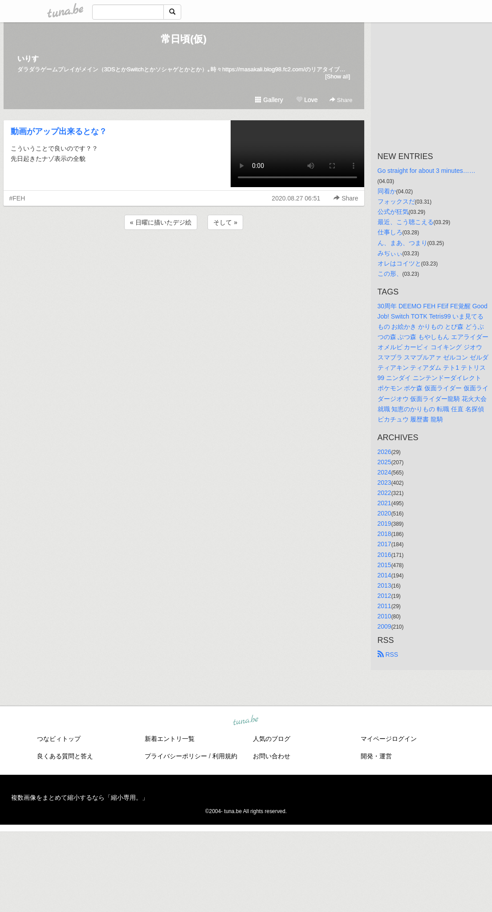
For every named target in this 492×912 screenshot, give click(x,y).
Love (306, 99)
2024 (384, 472)
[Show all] (337, 76)
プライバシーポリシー (176, 756)
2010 (384, 616)
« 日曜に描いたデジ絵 (160, 222)
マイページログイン (389, 738)
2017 (384, 544)
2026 (384, 451)
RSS (388, 654)
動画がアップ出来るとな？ (59, 131)
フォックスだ (396, 201)
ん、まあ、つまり (402, 242)
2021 (384, 503)
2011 (384, 605)
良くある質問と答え (65, 756)
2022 (384, 492)
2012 (384, 595)
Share (340, 100)
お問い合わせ (271, 756)
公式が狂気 (393, 211)
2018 (384, 533)
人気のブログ (271, 738)
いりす (28, 58)
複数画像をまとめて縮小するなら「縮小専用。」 (79, 797)
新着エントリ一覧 (170, 738)
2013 (384, 585)
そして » (225, 222)
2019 (384, 523)
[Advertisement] (184, 256)
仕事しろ (390, 232)
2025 (384, 462)
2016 (384, 554)
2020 (384, 513)
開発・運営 (376, 756)
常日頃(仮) (184, 39)
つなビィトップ (59, 738)
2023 (384, 482)
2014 (384, 575)
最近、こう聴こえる (406, 221)
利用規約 (224, 756)
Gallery (269, 99)
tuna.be (246, 721)
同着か (387, 191)
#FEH (17, 198)
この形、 (390, 273)
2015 (384, 564)
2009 (384, 626)
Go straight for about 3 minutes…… (427, 170)
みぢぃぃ (390, 253)
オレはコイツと (399, 263)
